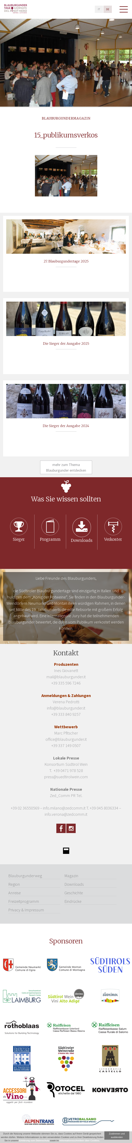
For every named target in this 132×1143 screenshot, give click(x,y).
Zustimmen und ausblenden (117, 1135)
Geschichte (73, 892)
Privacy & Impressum (26, 909)
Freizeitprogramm (23, 901)
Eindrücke (72, 901)
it (99, 9)
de (107, 9)
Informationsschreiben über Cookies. (79, 1140)
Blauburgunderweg (25, 875)
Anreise (14, 892)
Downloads (74, 884)
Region (14, 884)
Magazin (71, 875)
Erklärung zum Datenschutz (34, 1140)
